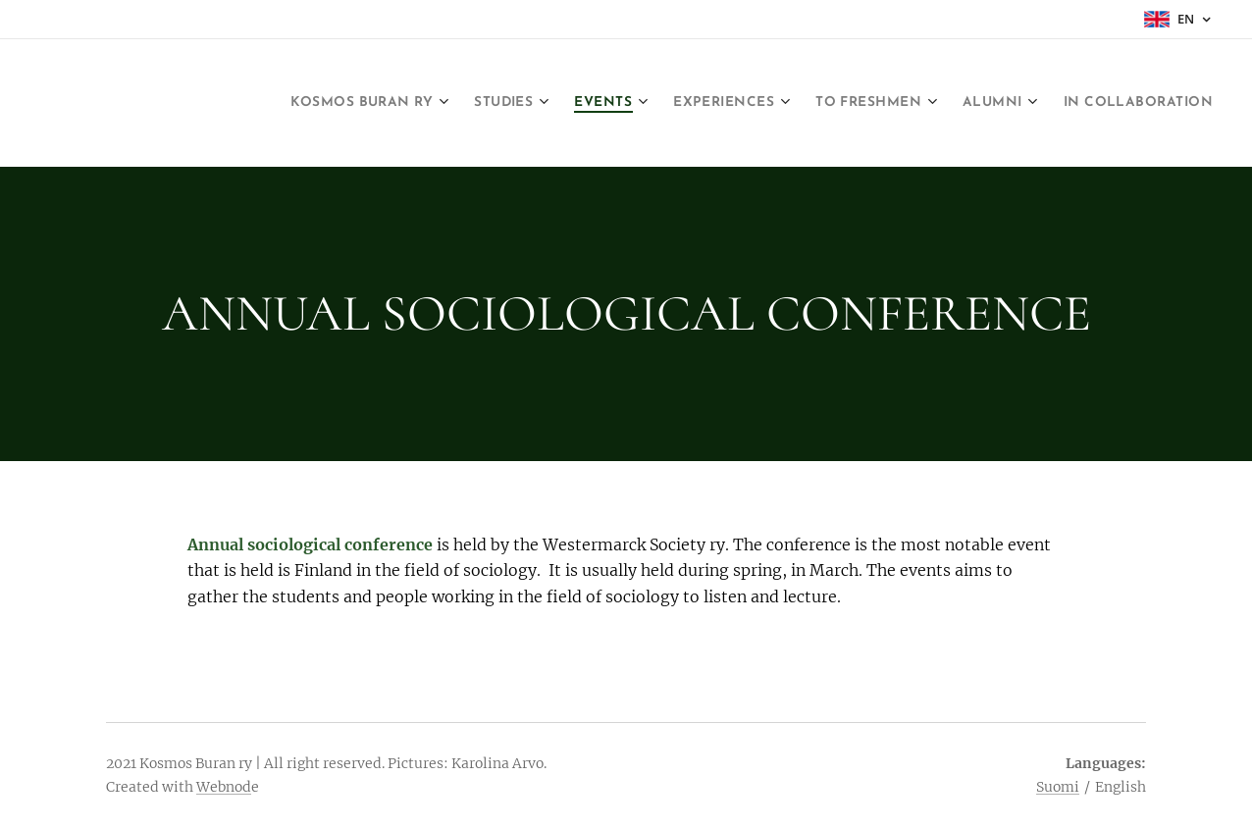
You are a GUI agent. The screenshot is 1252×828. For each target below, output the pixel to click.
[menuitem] (375, 103)
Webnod (223, 787)
